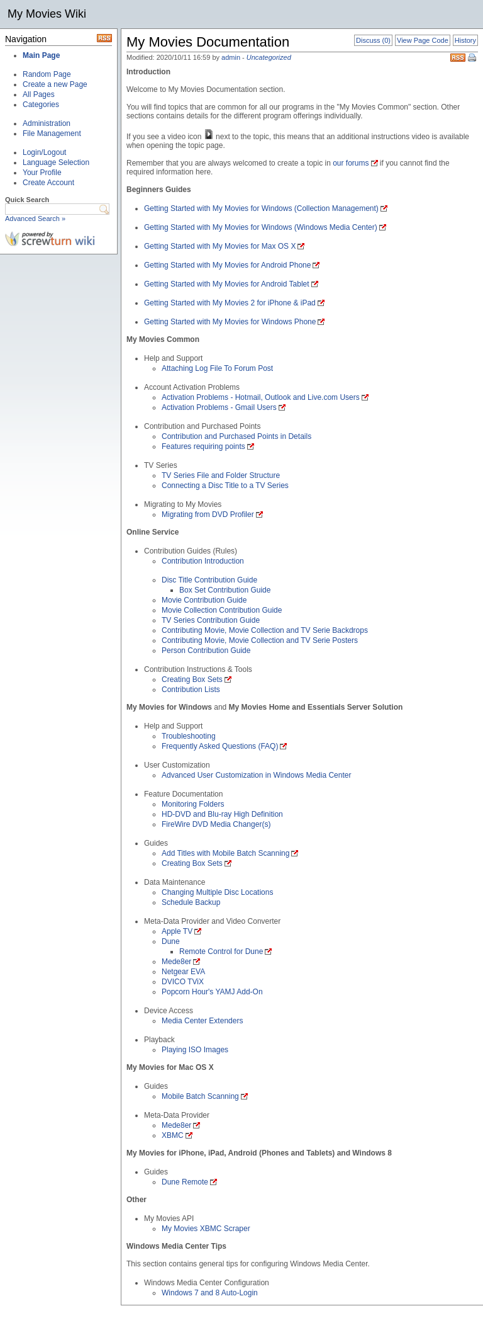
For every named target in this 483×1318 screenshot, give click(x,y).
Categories (41, 104)
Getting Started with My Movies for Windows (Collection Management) (261, 208)
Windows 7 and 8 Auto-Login (210, 1292)
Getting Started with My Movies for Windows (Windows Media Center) (260, 227)
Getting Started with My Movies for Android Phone (227, 265)
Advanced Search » (35, 218)
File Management (52, 133)
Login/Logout (44, 152)
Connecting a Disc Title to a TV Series (225, 485)
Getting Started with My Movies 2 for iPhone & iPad (230, 302)
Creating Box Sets (192, 679)
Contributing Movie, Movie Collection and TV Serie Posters (260, 640)
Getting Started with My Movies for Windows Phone (230, 321)
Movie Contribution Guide (204, 600)
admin (230, 57)
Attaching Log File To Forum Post (217, 368)
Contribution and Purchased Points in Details (236, 436)
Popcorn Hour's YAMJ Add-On (212, 991)
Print (473, 59)
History (465, 40)
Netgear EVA (183, 971)
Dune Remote (185, 1182)
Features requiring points (203, 446)
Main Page (41, 55)
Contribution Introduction (203, 561)
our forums (351, 163)
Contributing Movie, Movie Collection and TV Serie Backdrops (265, 630)
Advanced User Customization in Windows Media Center (256, 775)
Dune (171, 941)
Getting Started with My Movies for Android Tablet (226, 284)
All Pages (39, 94)
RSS (457, 58)
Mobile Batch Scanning (200, 1096)
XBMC (173, 1135)
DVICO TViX (183, 981)
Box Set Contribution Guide (224, 590)
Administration (46, 123)
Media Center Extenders (202, 1020)
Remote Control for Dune (221, 951)
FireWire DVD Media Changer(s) (216, 824)
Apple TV (177, 931)
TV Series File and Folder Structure (221, 475)
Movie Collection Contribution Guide (222, 610)
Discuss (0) (373, 40)
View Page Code (422, 40)
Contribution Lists (191, 689)
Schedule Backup (191, 902)
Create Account (48, 182)
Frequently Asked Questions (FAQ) (220, 746)
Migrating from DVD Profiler (208, 514)
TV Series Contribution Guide (211, 620)
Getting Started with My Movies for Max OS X (220, 246)
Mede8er (176, 961)
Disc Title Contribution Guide (209, 580)
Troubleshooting (189, 736)
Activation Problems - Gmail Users (219, 407)
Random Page (47, 74)
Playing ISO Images (195, 1049)
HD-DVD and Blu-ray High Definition (222, 814)
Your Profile (42, 172)
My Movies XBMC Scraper (206, 1228)
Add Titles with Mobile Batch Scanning (225, 853)
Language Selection (56, 162)
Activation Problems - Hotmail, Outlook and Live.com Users (261, 397)
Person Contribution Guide (206, 650)
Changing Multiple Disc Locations (217, 892)
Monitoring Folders (193, 804)
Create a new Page (55, 84)
